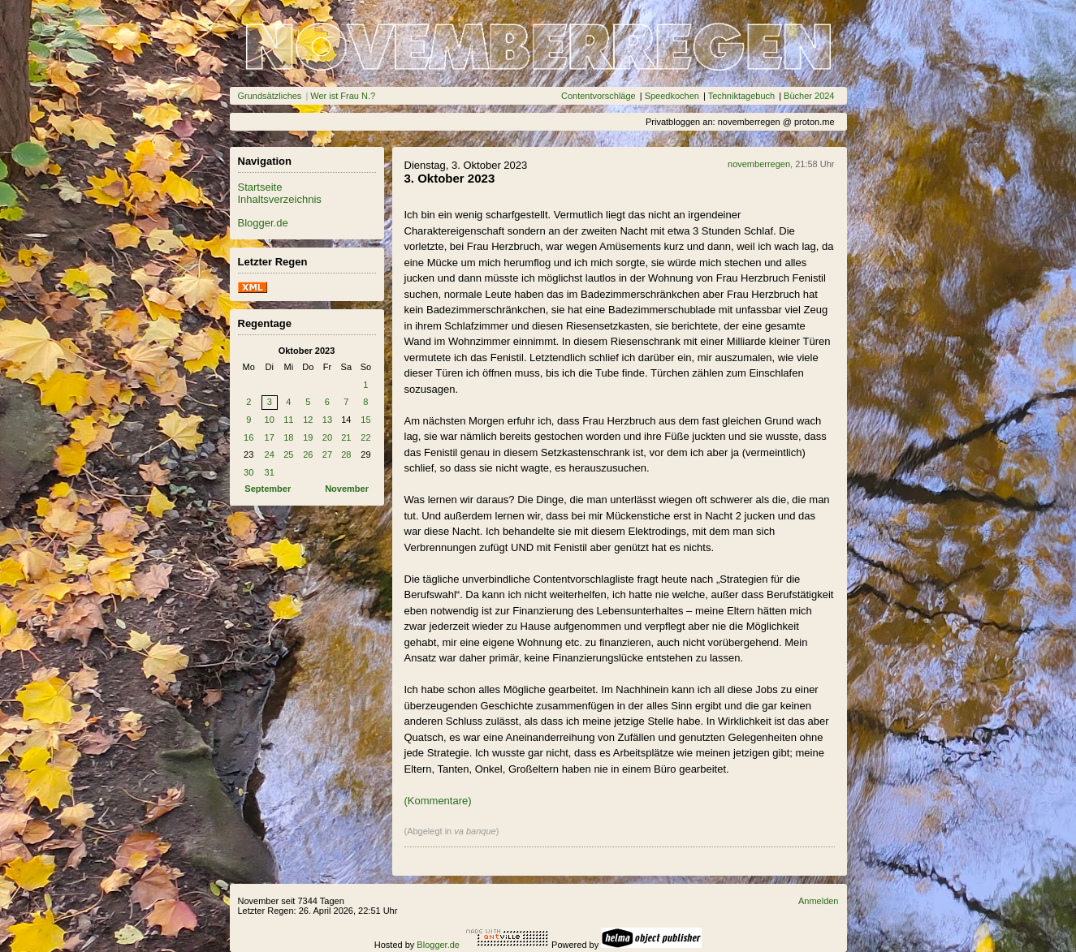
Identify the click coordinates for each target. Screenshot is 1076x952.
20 (327, 437)
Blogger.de (263, 223)
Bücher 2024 (809, 96)
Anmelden (818, 901)
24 (269, 454)
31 (269, 472)
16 (248, 437)
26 (308, 454)
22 (365, 437)
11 (288, 419)
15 (365, 419)
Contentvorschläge (598, 96)
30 (248, 472)
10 (269, 419)
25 (288, 454)
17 (269, 437)
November (347, 488)
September (267, 488)
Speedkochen (672, 96)
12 (308, 419)
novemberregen (759, 164)
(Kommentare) (438, 801)
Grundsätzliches (270, 96)
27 (327, 454)
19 (308, 437)
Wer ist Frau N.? (342, 96)
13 (327, 419)
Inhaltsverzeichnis (280, 199)
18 (288, 437)
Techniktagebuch (742, 96)
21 (346, 437)
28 (346, 454)
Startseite (260, 187)
